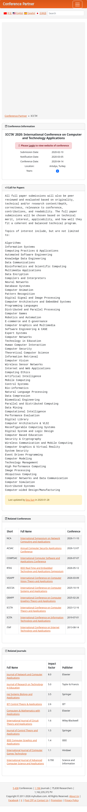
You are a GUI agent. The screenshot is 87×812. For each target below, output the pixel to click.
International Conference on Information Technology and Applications (41, 619)
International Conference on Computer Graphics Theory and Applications (40, 599)
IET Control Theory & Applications (24, 704)
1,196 (38, 788)
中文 (9, 13)
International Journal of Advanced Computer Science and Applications (25, 762)
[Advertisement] (43, 69)
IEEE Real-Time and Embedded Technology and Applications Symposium (41, 569)
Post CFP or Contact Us (36, 800)
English (19, 13)
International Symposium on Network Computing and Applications (40, 540)
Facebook (13, 800)
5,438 (16, 788)
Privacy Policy (71, 800)
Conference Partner (16, 115)
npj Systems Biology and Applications (19, 696)
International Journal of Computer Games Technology (24, 752)
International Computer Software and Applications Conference (40, 560)
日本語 (43, 13)
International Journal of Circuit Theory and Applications (23, 722)
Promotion (56, 800)
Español (31, 13)
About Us (74, 796)
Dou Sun (30, 499)
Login (32, 145)
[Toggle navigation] (77, 4)
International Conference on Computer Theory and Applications (40, 609)
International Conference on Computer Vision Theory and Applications (40, 579)
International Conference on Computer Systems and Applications (40, 589)
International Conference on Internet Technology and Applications (39, 629)
